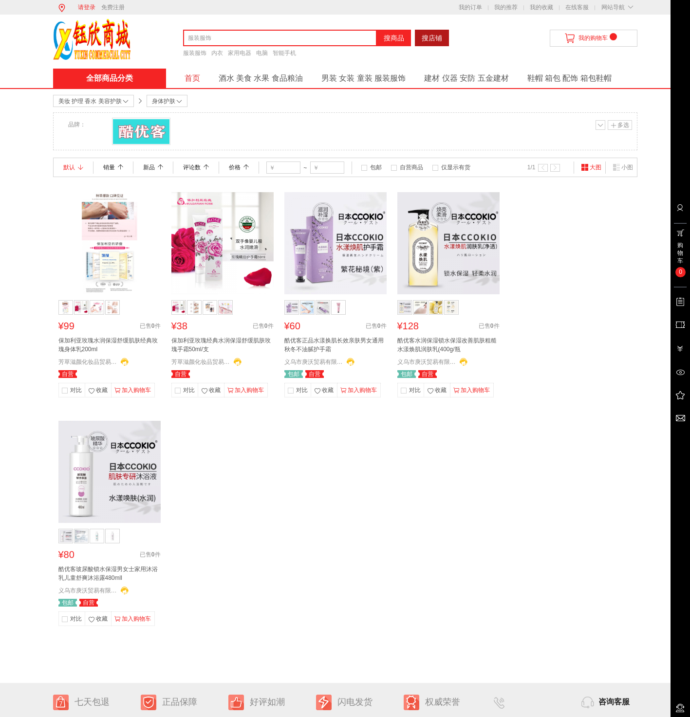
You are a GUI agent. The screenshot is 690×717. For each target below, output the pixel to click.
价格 (239, 167)
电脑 (262, 53)
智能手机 (284, 53)
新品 (153, 167)
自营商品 (411, 167)
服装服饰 (194, 53)
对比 (76, 390)
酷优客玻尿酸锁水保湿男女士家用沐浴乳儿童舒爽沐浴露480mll (108, 573)
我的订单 (470, 7)
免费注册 (113, 7)
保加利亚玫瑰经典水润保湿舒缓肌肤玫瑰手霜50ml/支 (221, 345)
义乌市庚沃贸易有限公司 (313, 361)
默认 (73, 167)
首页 (192, 78)
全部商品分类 (109, 78)
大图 (591, 167)
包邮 (376, 167)
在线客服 (577, 7)
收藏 (98, 391)
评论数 (196, 167)
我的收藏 (541, 7)
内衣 (217, 53)
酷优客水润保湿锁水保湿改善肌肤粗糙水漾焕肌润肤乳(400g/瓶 (447, 345)
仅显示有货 (455, 167)
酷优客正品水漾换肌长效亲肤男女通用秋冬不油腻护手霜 (334, 345)
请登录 (86, 7)
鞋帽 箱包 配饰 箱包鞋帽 (569, 78)
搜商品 (394, 38)
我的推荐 (506, 7)
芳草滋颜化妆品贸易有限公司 (87, 361)
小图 (623, 167)
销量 (113, 167)
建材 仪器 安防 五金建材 (466, 78)
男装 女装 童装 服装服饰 (363, 78)
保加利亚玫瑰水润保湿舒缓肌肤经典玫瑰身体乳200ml (108, 345)
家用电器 (239, 53)
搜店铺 (432, 38)
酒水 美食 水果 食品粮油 (261, 78)
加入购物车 (132, 390)
